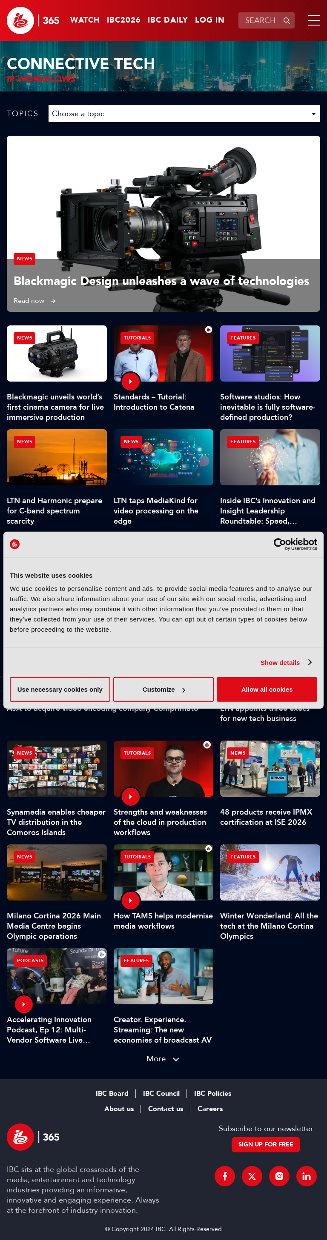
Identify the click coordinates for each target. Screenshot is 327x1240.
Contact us (165, 1109)
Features (242, 338)
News (24, 259)
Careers (210, 1109)
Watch (85, 20)
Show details (280, 662)
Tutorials (137, 338)
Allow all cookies (267, 689)
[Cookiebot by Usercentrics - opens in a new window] (280, 544)
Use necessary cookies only (60, 689)
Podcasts (30, 961)
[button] (312, 20)
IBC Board (112, 1093)
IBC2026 (124, 20)
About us (119, 1109)
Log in (210, 20)
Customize (164, 689)
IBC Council (161, 1093)
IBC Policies (212, 1093)
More (156, 1058)
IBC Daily (168, 20)
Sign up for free (265, 1144)
